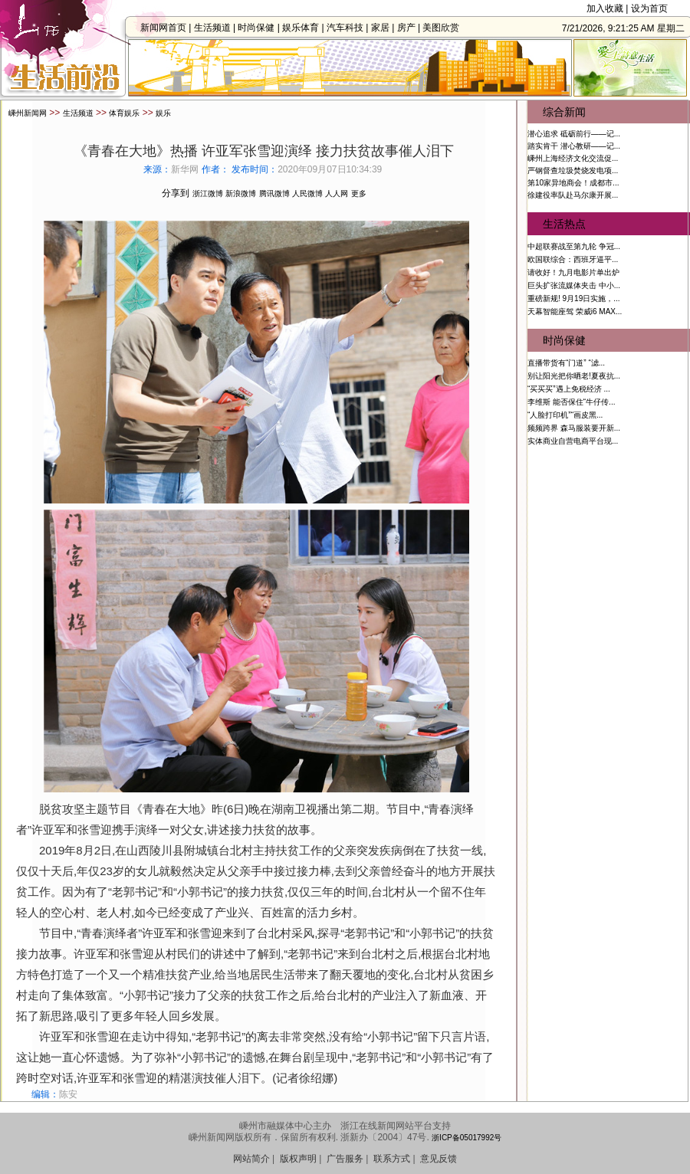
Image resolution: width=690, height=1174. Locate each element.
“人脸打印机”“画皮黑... (565, 415)
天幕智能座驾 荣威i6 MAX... (574, 311)
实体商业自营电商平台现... (572, 441)
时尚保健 (260, 27)
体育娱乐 (124, 113)
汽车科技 (349, 27)
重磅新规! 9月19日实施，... (573, 298)
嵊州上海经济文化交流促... (572, 158)
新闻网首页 (168, 27)
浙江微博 (207, 193)
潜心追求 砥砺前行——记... (573, 134)
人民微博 (307, 193)
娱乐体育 (305, 27)
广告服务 (345, 1158)
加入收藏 (604, 8)
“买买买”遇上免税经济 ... (568, 389)
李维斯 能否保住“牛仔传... (571, 402)
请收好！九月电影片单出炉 (573, 272)
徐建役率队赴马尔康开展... (572, 195)
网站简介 (251, 1158)
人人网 (336, 193)
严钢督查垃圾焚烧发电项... (572, 170)
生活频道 (216, 27)
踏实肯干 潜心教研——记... (573, 146)
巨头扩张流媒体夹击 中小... (573, 285)
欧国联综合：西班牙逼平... (572, 259)
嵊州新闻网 (27, 113)
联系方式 (391, 1158)
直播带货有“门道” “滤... (566, 363)
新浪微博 (240, 193)
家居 (385, 27)
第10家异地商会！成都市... (573, 183)
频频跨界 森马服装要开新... (573, 428)
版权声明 (298, 1158)
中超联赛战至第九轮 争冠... (573, 246)
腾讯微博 (274, 193)
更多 (358, 193)
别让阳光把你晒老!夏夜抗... (573, 376)
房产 (410, 27)
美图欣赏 (445, 27)
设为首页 (649, 8)
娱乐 (163, 113)
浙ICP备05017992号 (466, 1137)
